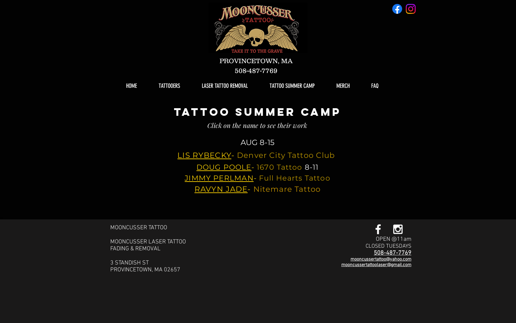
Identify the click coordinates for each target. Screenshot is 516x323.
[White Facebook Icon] (378, 229)
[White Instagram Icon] (397, 229)
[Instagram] (410, 8)
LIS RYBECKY (204, 155)
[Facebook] (397, 8)
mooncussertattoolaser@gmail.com (376, 265)
